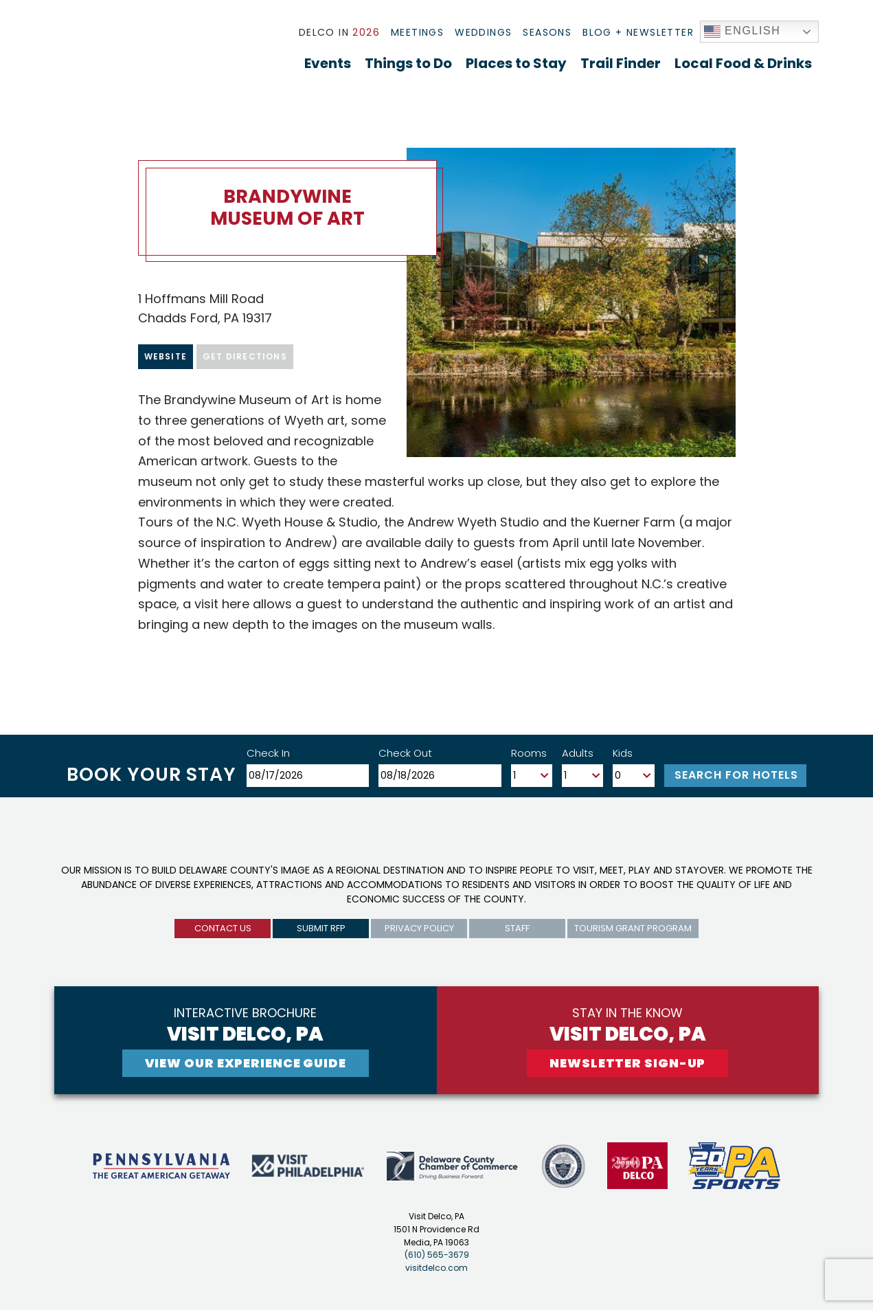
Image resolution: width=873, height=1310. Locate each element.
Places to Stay (516, 63)
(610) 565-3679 (437, 1255)
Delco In (339, 32)
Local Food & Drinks (743, 63)
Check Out (405, 753)
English (742, 31)
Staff (517, 928)
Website (165, 356)
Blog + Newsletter (638, 32)
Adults (577, 753)
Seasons (547, 32)
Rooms (529, 753)
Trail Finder (620, 63)
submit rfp (321, 928)
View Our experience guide (246, 1063)
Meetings (417, 32)
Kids (623, 753)
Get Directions (245, 356)
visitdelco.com (436, 1268)
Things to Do (408, 63)
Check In (268, 753)
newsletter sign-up (627, 1063)
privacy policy (419, 928)
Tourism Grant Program (633, 928)
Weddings (483, 32)
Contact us (222, 928)
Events (327, 63)
